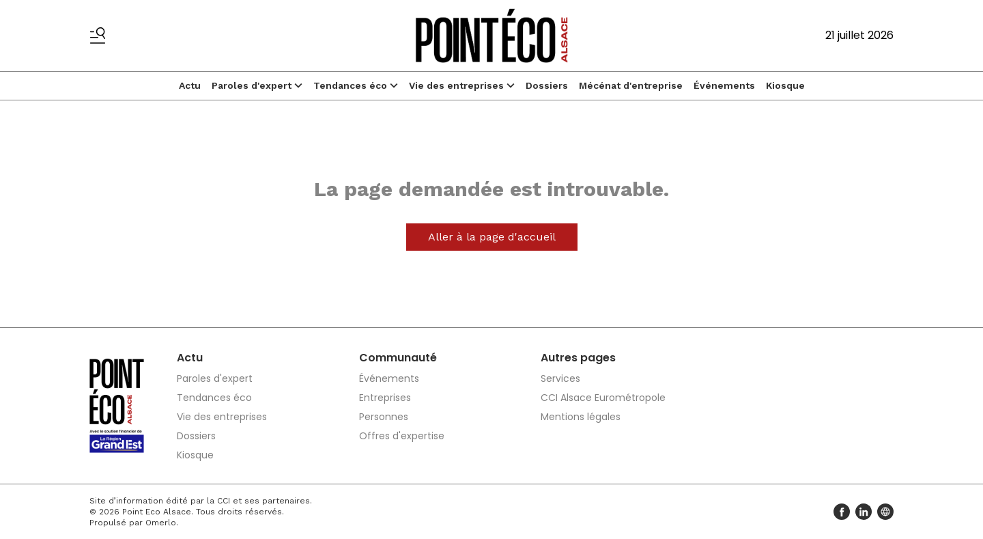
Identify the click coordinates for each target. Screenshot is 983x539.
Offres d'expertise (401, 436)
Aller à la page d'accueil (492, 236)
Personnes (383, 417)
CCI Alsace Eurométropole (603, 397)
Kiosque (785, 85)
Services (560, 378)
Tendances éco (355, 85)
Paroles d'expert (257, 85)
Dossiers (547, 85)
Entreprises (385, 397)
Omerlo (160, 522)
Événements (724, 85)
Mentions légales (581, 417)
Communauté (398, 357)
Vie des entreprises (462, 85)
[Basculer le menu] (97, 35)
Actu (190, 85)
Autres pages (578, 357)
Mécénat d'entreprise (631, 85)
